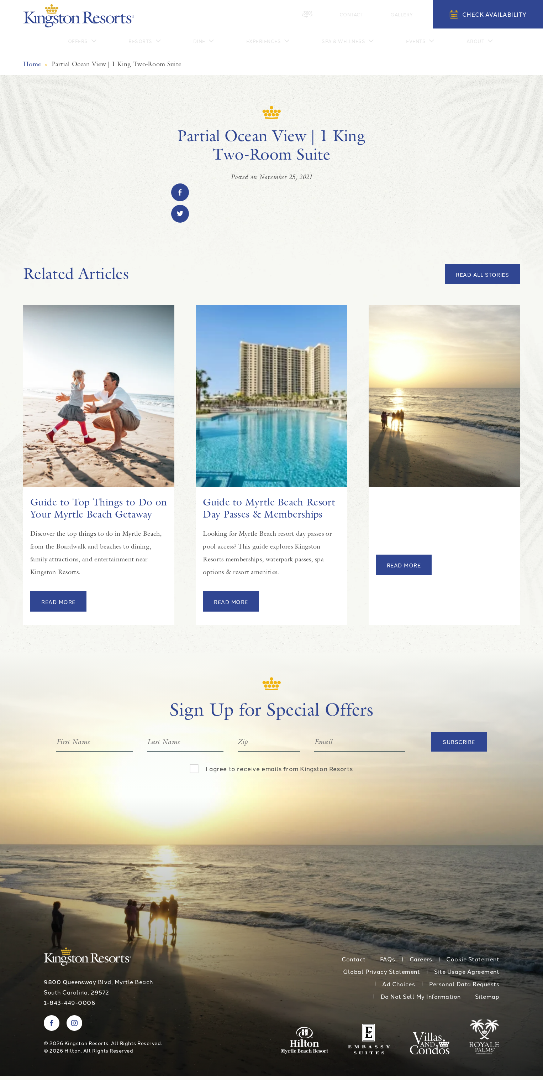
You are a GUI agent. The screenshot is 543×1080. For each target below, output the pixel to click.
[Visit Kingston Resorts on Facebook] (51, 1027)
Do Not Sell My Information (421, 1000)
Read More (58, 606)
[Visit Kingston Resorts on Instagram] (74, 1027)
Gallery (408, 13)
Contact (370, 13)
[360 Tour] (338, 14)
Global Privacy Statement (381, 976)
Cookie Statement (472, 963)
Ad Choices (398, 988)
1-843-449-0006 (69, 1007)
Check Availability (488, 14)
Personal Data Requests (464, 988)
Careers (421, 963)
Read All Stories (482, 279)
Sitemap (487, 1000)
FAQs (387, 963)
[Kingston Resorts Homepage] (78, 15)
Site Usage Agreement (466, 976)
